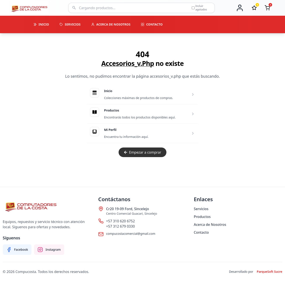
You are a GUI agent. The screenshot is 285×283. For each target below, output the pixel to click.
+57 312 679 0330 (120, 226)
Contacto (201, 232)
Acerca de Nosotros (210, 224)
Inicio (108, 91)
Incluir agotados (199, 7)
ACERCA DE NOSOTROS (110, 24)
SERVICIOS (70, 24)
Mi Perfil (110, 130)
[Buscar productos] (134, 7)
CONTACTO (152, 24)
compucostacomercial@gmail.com (130, 234)
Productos (111, 110)
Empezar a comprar (142, 152)
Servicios (201, 208)
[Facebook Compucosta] (17, 249)
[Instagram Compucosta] (49, 249)
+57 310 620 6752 (120, 221)
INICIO (41, 24)
